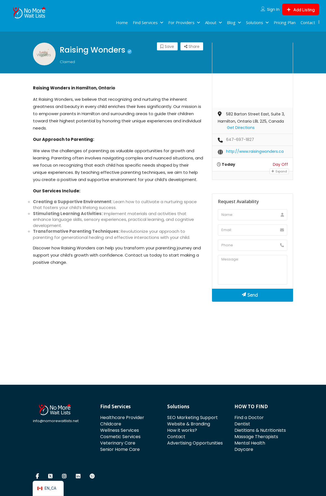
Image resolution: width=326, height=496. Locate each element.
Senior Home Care (120, 449)
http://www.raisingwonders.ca (255, 151)
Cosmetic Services (120, 436)
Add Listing (301, 9)
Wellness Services (119, 430)
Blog (231, 22)
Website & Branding (188, 424)
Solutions (254, 22)
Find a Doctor (249, 417)
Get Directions (241, 127)
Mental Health (249, 443)
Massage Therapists (256, 436)
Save (167, 46)
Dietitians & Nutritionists (260, 430)
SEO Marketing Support (192, 417)
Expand (279, 171)
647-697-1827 (240, 139)
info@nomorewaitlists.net (56, 420)
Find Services (145, 22)
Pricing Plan (285, 22)
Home (122, 22)
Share (192, 46)
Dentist (242, 424)
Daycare (243, 449)
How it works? (182, 430)
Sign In (273, 9)
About (210, 22)
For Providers (181, 22)
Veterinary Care (117, 443)
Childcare (110, 424)
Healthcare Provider (122, 417)
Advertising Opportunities (195, 443)
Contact (308, 22)
